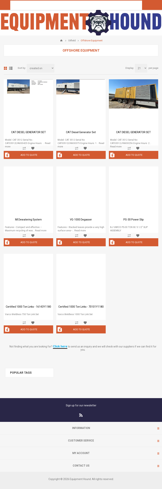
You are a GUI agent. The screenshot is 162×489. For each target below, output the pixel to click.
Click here (60, 346)
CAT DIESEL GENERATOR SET (28, 132)
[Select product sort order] (40, 68)
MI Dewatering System (28, 219)
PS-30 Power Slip (133, 219)
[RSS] (81, 415)
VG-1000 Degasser (81, 219)
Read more (116, 146)
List (10, 68)
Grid (5, 68)
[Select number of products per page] (141, 68)
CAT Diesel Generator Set (81, 132)
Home (61, 41)
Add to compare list (24, 148)
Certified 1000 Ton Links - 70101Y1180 (81, 306)
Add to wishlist (33, 148)
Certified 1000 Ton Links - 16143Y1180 (28, 306)
